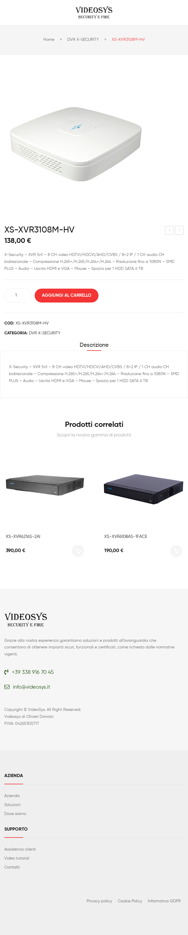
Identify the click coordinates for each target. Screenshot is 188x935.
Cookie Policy (130, 901)
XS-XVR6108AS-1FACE (125, 536)
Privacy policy (99, 901)
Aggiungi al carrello (66, 295)
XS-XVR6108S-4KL (180, 231)
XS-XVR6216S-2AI (23, 536)
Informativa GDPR (164, 901)
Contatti (12, 867)
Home (48, 40)
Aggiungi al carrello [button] (78, 551)
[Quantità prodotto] (18, 296)
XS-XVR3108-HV (169, 231)
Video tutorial (16, 858)
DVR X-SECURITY (83, 40)
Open (8, 12)
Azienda (12, 796)
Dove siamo (15, 814)
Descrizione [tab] (94, 345)
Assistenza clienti (20, 849)
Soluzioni (12, 805)
